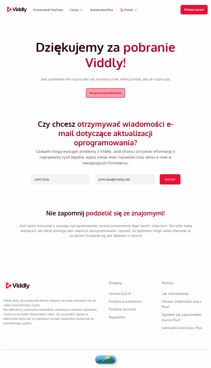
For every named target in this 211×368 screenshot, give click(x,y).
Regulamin (117, 308)
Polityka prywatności (125, 292)
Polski (128, 10)
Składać (170, 170)
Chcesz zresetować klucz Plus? (180, 295)
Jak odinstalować (174, 284)
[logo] (16, 9)
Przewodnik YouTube (48, 10)
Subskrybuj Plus (101, 10)
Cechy (76, 10)
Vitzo (130, 360)
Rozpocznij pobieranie (105, 93)
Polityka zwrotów (122, 300)
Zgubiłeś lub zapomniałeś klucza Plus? (181, 308)
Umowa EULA (119, 284)
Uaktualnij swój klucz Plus (181, 318)
